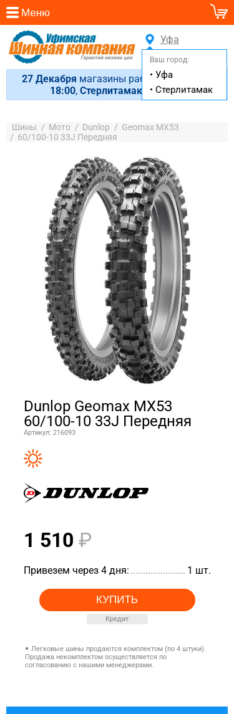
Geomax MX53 (150, 129)
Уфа (168, 40)
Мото (60, 129)
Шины (24, 129)
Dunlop (96, 129)
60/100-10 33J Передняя (67, 139)
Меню (35, 13)
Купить (117, 601)
